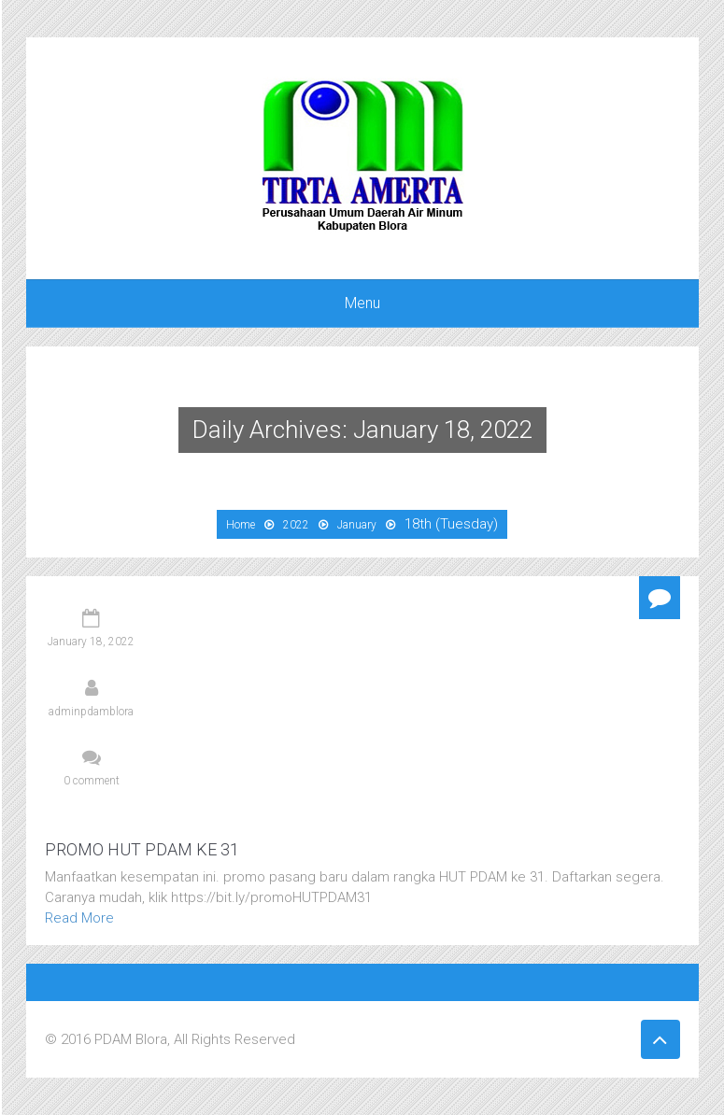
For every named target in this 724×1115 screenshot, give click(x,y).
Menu (362, 303)
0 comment (92, 780)
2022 (296, 524)
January (356, 524)
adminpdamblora (91, 711)
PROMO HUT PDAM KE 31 (142, 849)
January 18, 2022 (91, 641)
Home (240, 524)
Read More (79, 918)
